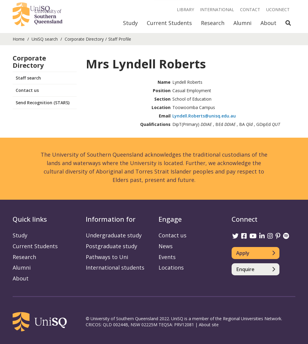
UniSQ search (45, 39)
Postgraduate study (111, 246)
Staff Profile (119, 39)
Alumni (242, 23)
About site (209, 324)
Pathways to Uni (107, 257)
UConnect (278, 9)
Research (212, 23)
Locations (171, 267)
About (268, 23)
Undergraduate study (114, 235)
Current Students (169, 23)
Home (19, 39)
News (166, 246)
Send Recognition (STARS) (42, 102)
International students (115, 267)
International (217, 9)
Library (185, 9)
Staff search (28, 78)
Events (167, 257)
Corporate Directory (84, 39)
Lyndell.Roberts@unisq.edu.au (204, 116)
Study (130, 23)
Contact (250, 9)
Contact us (27, 90)
